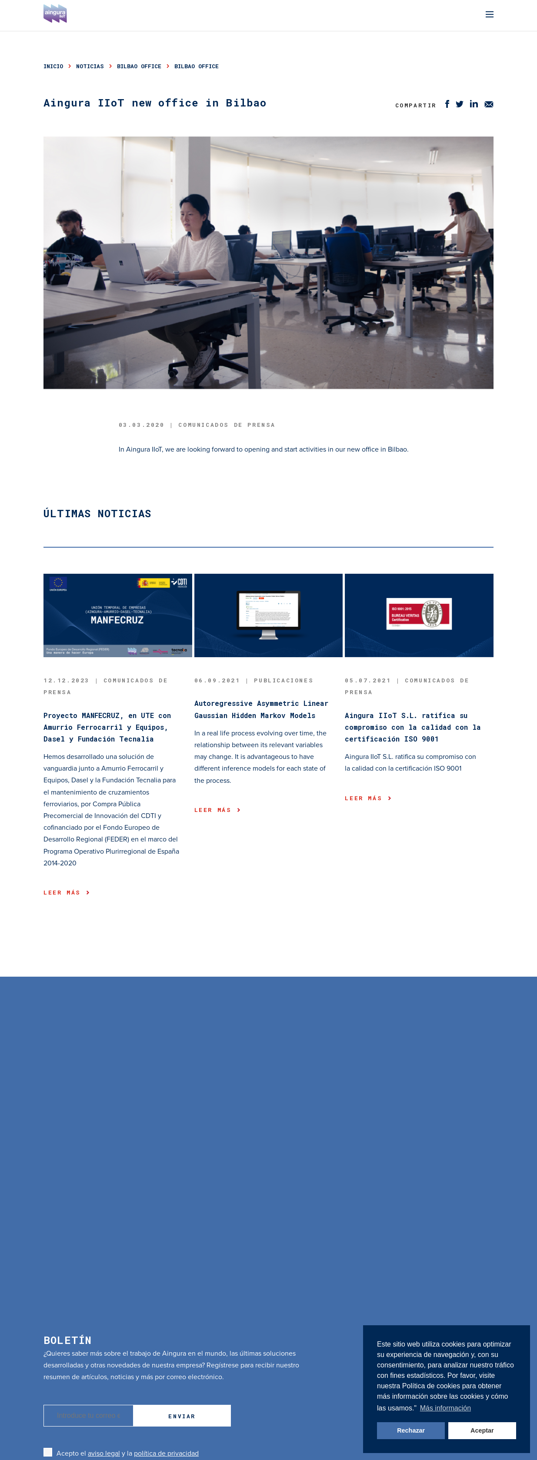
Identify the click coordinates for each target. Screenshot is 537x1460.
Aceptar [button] (482, 1430)
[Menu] (490, 15)
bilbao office (139, 66)
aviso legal (104, 1453)
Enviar (182, 1416)
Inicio (53, 66)
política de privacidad (166, 1453)
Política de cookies (432, 1386)
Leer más (66, 892)
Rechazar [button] (411, 1430)
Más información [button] (445, 1408)
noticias (90, 66)
